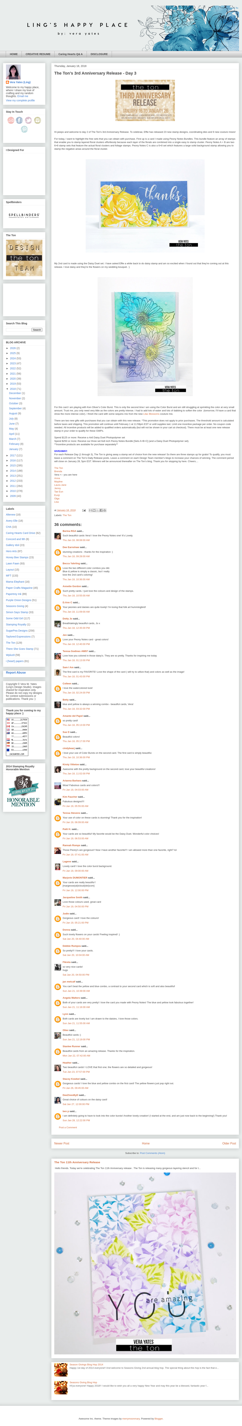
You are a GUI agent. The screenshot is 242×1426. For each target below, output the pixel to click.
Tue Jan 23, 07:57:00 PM (76, 1071)
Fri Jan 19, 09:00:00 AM (75, 870)
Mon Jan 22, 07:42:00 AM (76, 1055)
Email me (22, 96)
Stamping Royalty (16, 624)
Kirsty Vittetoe (71, 764)
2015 (13, 465)
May (12, 428)
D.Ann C (67, 602)
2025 (13, 353)
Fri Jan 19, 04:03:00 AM (75, 789)
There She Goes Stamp (19, 648)
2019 (13, 383)
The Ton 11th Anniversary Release (77, 1162)
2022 (13, 368)
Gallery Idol (12, 545)
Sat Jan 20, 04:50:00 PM (76, 974)
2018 (13, 388)
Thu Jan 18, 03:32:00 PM (76, 708)
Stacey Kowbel (71, 1078)
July (11, 418)
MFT (8, 575)
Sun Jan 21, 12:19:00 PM (76, 1039)
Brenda (58, 471)
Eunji (57, 495)
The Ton (58, 468)
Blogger (158, 1418)
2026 (13, 348)
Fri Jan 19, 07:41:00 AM (75, 854)
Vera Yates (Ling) (20, 82)
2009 (13, 495)
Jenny (57, 488)
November (15, 398)
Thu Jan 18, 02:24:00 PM (76, 692)
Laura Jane (60, 485)
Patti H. (67, 829)
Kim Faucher (70, 796)
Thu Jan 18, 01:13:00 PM (76, 660)
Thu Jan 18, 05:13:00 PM (76, 725)
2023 (13, 363)
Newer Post (61, 1143)
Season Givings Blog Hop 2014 (86, 1364)
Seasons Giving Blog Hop (83, 1382)
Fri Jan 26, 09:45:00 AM (75, 1088)
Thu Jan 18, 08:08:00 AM (76, 540)
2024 (13, 358)
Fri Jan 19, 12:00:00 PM (75, 890)
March (13, 438)
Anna (57, 478)
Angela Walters (71, 997)
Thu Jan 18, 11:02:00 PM (76, 773)
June (12, 423)
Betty (66, 699)
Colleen (67, 683)
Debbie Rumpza (72, 946)
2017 (13, 455)
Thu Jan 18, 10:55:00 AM (76, 595)
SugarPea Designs (17, 630)
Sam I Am (68, 667)
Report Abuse (16, 672)
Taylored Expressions (18, 636)
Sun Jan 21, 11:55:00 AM (76, 1023)
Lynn (65, 1014)
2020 (13, 378)
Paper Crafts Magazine (19, 587)
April (12, 433)
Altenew (10, 514)
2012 (13, 480)
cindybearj (69, 748)
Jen (65, 635)
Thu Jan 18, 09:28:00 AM (76, 556)
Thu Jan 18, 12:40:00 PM (76, 644)
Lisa (56, 501)
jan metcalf (69, 981)
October (14, 403)
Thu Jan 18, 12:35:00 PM (76, 628)
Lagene (67, 861)
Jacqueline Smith (73, 897)
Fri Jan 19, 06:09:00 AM (75, 822)
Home (146, 1143)
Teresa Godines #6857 (75, 651)
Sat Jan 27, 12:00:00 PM (76, 1104)
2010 (13, 490)
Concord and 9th (15, 539)
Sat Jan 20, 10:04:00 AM (76, 955)
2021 (13, 373)
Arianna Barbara (72, 780)
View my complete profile (20, 100)
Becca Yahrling (71, 563)
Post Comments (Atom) (152, 1153)
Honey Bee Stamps (17, 557)
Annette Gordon (72, 586)
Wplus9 (10, 654)
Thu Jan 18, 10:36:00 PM (76, 757)
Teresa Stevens (71, 813)
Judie (66, 913)
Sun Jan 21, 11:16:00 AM (76, 1007)
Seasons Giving (15, 606)
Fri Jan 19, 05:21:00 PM (75, 922)
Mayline (58, 481)
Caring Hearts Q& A (71, 54)
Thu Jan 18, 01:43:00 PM (76, 676)
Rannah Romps (71, 845)
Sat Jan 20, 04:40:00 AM (76, 938)
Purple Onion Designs (18, 600)
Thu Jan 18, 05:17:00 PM (76, 741)
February (14, 443)
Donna (66, 929)
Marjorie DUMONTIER (75, 877)
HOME (14, 54)
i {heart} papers (15, 661)
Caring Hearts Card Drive (20, 532)
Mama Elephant (15, 581)
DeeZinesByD (70, 1095)
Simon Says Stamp (17, 612)
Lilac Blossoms (151, 413)
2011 (13, 485)
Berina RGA (69, 531)
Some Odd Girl (14, 618)
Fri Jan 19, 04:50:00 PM (75, 906)
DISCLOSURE (99, 54)
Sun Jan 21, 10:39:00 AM (76, 991)
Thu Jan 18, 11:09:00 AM (76, 611)
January (14, 449)
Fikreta (67, 962)
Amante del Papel (73, 715)
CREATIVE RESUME (38, 54)
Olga (56, 498)
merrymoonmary (131, 1418)
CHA (9, 526)
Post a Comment (68, 1127)
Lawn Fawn (12, 563)
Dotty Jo (67, 618)
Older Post (229, 1143)
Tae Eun (58, 491)
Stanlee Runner (71, 1046)
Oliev (66, 1030)
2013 (13, 475)
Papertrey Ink (13, 593)
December (15, 393)
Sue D (66, 732)
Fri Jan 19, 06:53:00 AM (75, 838)
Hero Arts (11, 551)
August (13, 413)
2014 (13, 470)
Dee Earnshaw (71, 547)
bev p (66, 1111)
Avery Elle (12, 520)
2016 (13, 460)
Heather (67, 1062)
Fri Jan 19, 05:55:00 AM (75, 806)
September (15, 408)
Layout (10, 569)
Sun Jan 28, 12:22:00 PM (76, 1120)
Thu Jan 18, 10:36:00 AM (76, 579)
